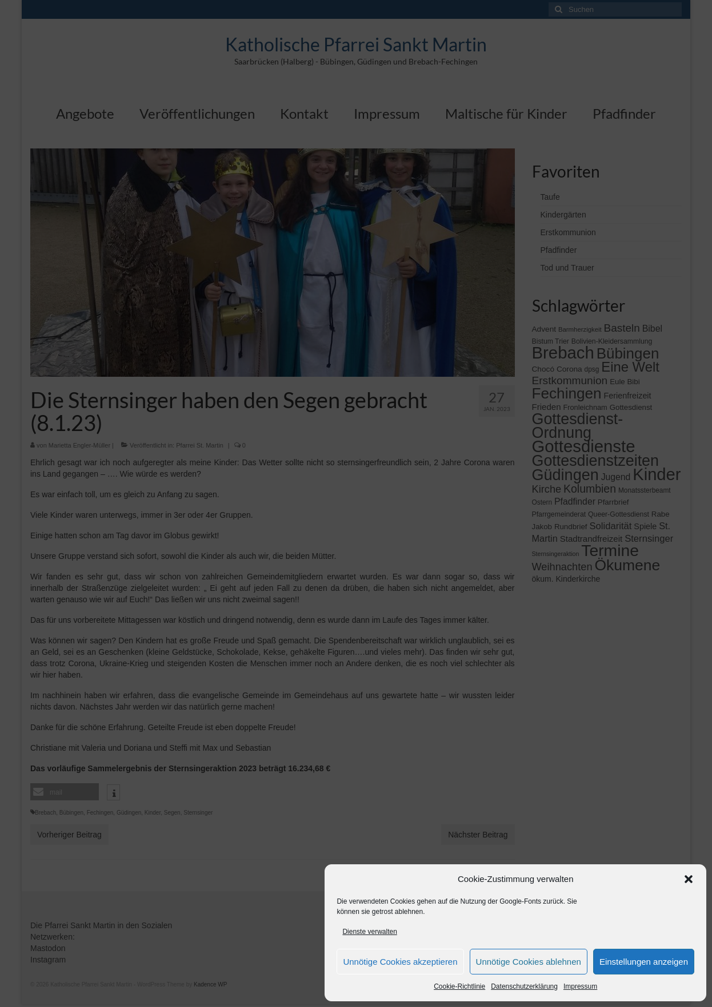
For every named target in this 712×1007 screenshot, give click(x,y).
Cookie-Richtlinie (459, 986)
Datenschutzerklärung (524, 986)
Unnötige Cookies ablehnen (528, 961)
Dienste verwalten (369, 932)
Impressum (580, 986)
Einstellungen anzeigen (643, 961)
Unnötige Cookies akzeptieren (400, 961)
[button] (688, 879)
